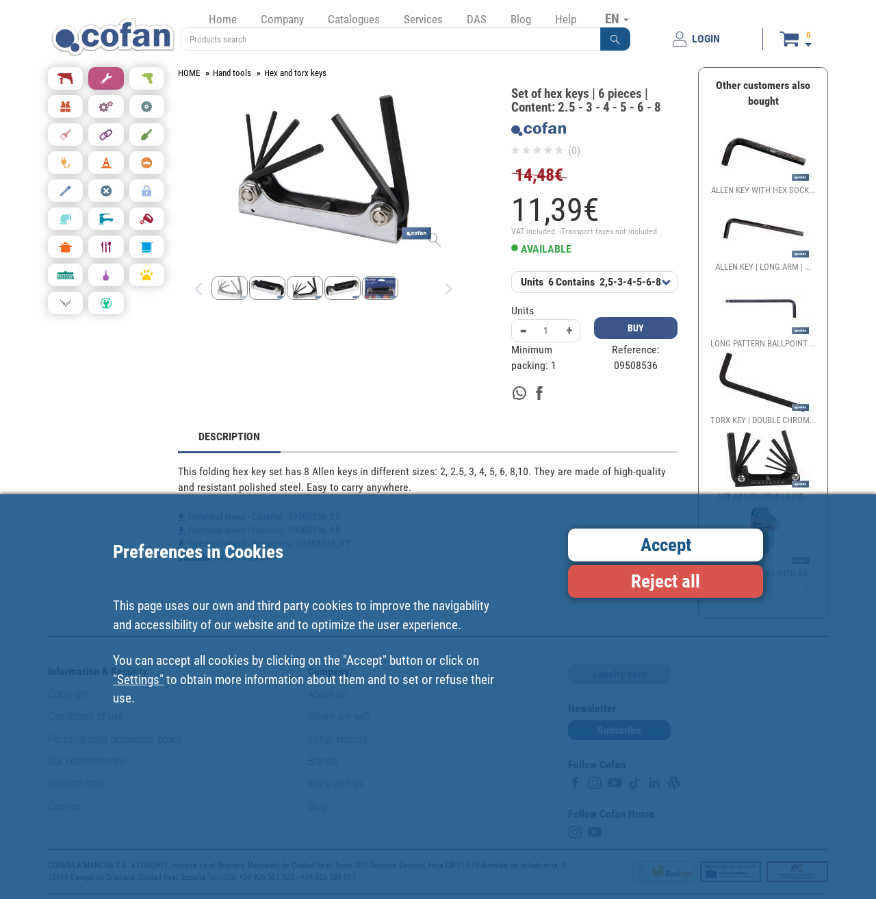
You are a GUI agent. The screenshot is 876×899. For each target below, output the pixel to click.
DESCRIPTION (229, 436)
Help (565, 19)
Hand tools (232, 73)
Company (282, 19)
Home (223, 19)
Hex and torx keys (295, 73)
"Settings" (138, 679)
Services (423, 19)
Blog (521, 19)
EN (617, 18)
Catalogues (354, 19)
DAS (477, 19)
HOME (189, 73)
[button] (615, 39)
